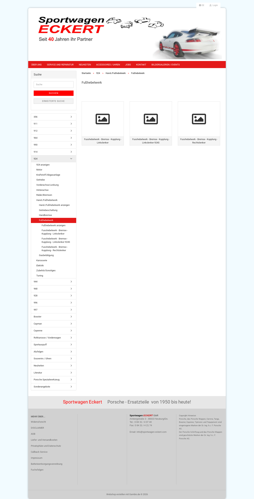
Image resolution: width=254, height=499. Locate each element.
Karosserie (41, 260)
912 (35, 130)
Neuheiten (85, 64)
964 (35, 138)
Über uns (36, 64)
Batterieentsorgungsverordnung (46, 464)
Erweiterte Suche (53, 101)
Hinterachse (42, 190)
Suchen (53, 93)
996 (35, 302)
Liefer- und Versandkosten (44, 440)
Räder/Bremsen (44, 195)
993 (35, 144)
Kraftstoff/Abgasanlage (48, 174)
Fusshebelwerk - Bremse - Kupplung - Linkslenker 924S (56, 240)
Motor (39, 169)
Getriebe (40, 179)
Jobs (128, 64)
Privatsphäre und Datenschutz (46, 446)
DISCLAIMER (37, 428)
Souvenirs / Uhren (42, 358)
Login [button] (214, 5)
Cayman (38, 323)
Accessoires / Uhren (108, 64)
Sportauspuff (40, 344)
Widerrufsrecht (38, 421)
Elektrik (40, 265)
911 (35, 123)
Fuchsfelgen (37, 469)
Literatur (38, 372)
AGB (33, 434)
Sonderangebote (42, 386)
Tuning (39, 275)
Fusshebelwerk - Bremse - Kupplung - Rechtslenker (55, 249)
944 (35, 281)
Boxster (37, 316)
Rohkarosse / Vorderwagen (47, 337)
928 (35, 295)
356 (35, 116)
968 (35, 288)
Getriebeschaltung (48, 210)
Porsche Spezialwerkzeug (46, 379)
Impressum (36, 458)
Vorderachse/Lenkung (47, 185)
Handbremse (45, 215)
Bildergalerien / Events (166, 64)
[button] (201, 5)
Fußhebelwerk (46, 220)
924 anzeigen (43, 164)
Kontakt (141, 64)
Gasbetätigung (46, 255)
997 (35, 309)
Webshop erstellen (115, 494)
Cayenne (38, 330)
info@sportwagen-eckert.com (152, 432)
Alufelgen (38, 351)
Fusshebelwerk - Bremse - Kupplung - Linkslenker (55, 232)
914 (35, 151)
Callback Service (39, 452)
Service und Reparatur (60, 64)
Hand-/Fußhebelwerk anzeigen (54, 205)
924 (35, 158)
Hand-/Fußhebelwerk (47, 200)
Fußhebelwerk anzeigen (53, 225)
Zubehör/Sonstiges (46, 270)
